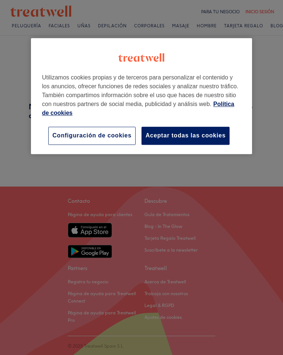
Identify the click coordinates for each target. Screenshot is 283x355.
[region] (141, 96)
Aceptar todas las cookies (186, 135)
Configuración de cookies (92, 135)
